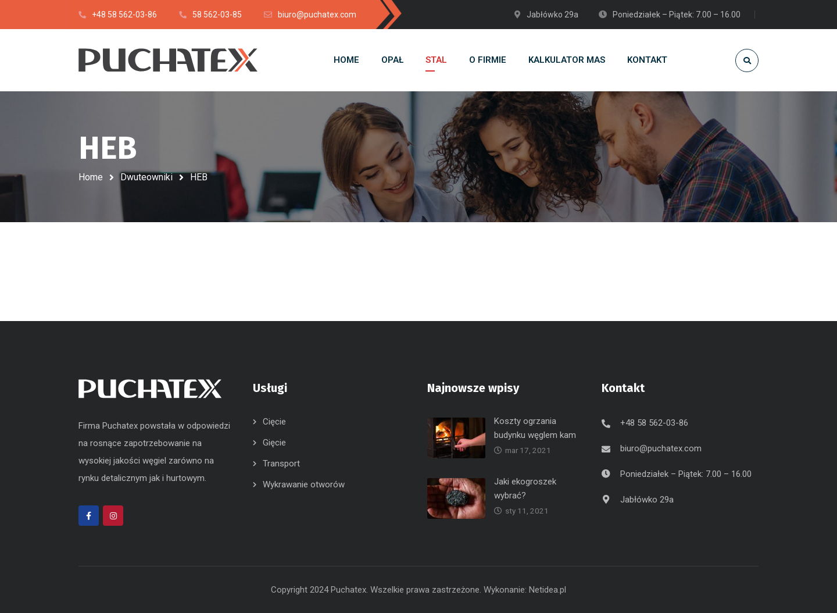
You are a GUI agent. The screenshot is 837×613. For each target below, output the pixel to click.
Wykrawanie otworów (304, 484)
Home (90, 177)
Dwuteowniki (146, 177)
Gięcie (274, 442)
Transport (281, 463)
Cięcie (274, 421)
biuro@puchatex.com (661, 448)
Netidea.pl (547, 590)
